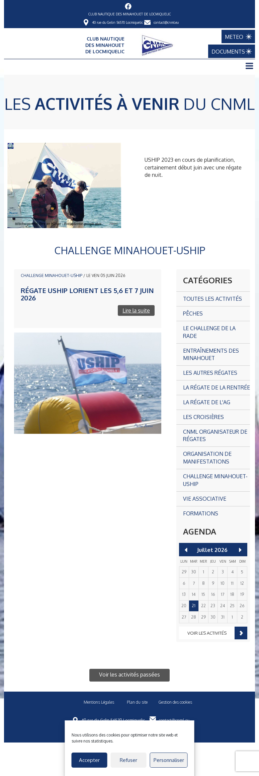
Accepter (89, 760)
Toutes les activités (212, 298)
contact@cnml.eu (166, 22)
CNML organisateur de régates (215, 435)
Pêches (193, 313)
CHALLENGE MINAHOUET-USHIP (51, 275)
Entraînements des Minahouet (211, 354)
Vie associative (204, 498)
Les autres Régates (210, 372)
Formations (200, 513)
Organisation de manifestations (207, 457)
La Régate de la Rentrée (216, 387)
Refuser (128, 760)
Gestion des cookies (175, 702)
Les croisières (203, 417)
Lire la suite (136, 310)
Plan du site (137, 702)
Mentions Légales (99, 702)
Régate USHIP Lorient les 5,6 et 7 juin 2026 (87, 294)
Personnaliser (169, 760)
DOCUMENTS (231, 51)
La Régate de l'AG (206, 402)
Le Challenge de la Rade (209, 332)
